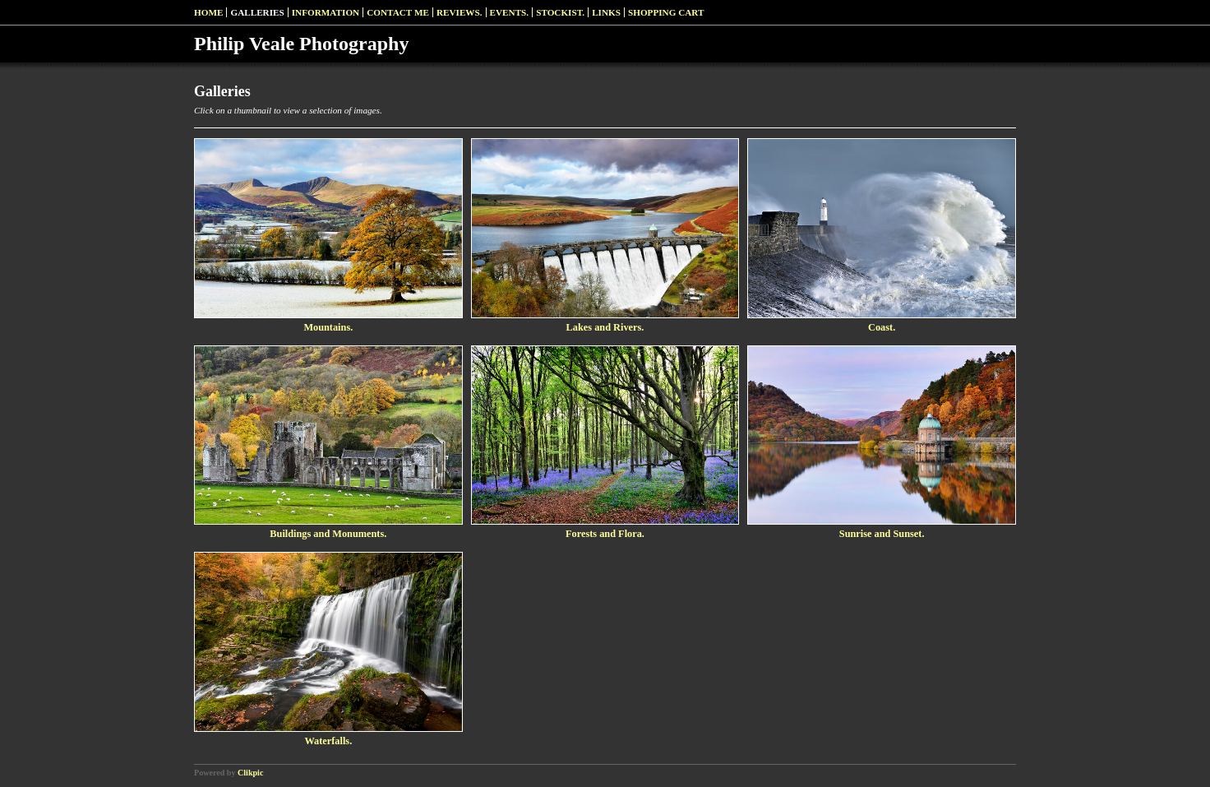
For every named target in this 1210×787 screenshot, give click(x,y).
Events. (509, 12)
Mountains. (328, 327)
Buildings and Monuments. (328, 533)
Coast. (881, 327)
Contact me (398, 12)
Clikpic (250, 772)
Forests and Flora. (605, 533)
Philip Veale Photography (301, 43)
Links (606, 12)
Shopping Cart (666, 12)
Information (325, 12)
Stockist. (560, 12)
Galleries (257, 12)
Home (208, 12)
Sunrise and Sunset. (882, 533)
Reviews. (459, 12)
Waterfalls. (328, 741)
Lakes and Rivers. (605, 327)
